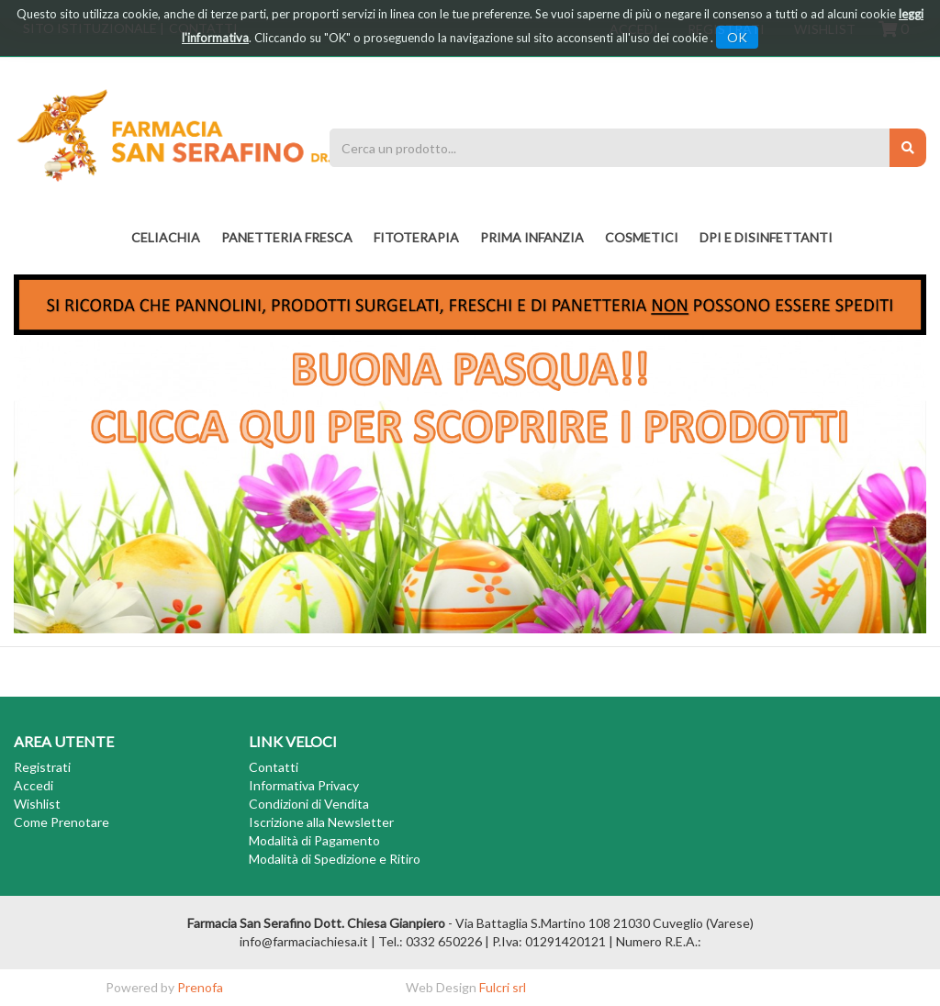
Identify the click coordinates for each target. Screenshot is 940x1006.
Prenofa (200, 987)
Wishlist (37, 803)
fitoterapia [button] (416, 237)
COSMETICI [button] (641, 237)
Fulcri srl (502, 987)
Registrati (42, 767)
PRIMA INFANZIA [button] (532, 237)
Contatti (273, 767)
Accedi (33, 785)
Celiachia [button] (165, 237)
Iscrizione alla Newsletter (321, 822)
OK (737, 37)
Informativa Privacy (304, 785)
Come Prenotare (61, 822)
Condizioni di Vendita (309, 803)
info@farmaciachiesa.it (304, 941)
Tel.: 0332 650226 (430, 941)
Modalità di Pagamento (314, 840)
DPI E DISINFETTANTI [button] (766, 237)
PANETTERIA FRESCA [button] (286, 237)
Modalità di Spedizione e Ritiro (334, 858)
